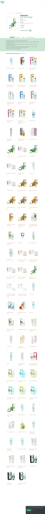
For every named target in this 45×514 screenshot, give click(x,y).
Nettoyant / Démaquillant (24, 15)
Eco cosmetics (23, 53)
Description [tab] (12, 37)
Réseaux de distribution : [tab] (31, 37)
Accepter (28, 510)
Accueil (7, 13)
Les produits (12, 13)
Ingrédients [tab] (18, 37)
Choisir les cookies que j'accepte (31, 512)
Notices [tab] (23, 37)
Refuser (34, 510)
